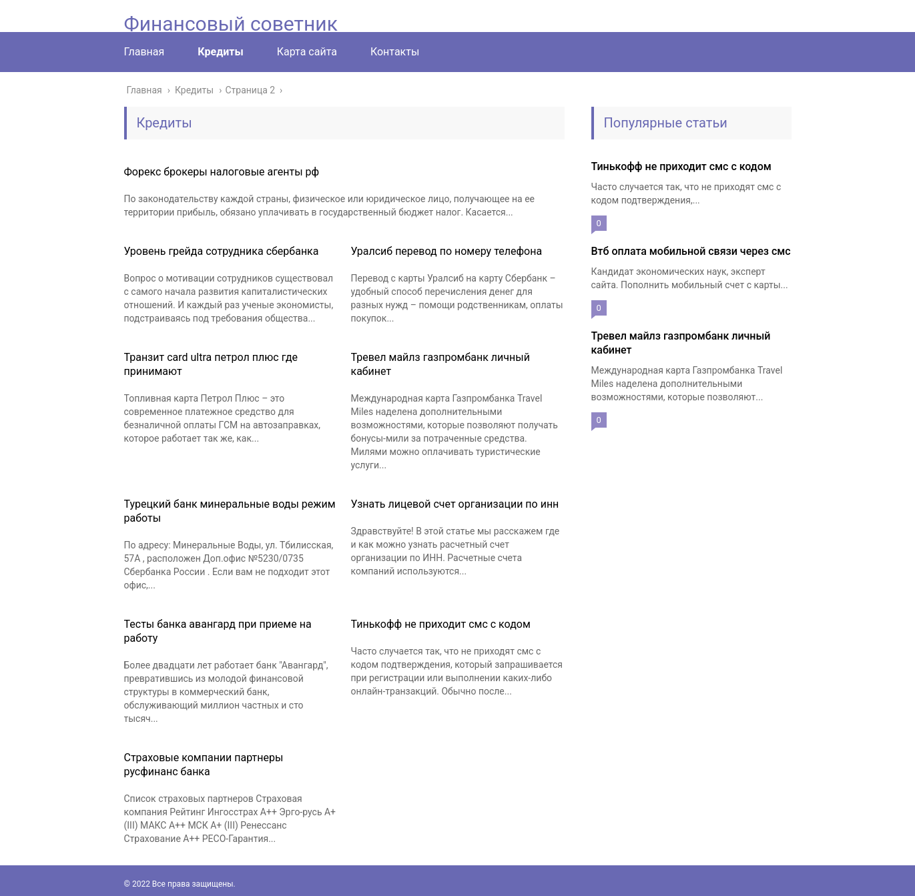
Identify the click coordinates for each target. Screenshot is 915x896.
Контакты (394, 51)
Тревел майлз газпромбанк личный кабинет (440, 364)
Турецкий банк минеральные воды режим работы (230, 511)
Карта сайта (307, 51)
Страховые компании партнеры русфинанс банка (204, 764)
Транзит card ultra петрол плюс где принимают (211, 364)
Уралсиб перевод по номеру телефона (447, 251)
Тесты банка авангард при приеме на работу (218, 631)
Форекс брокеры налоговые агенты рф (222, 171)
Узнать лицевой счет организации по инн (455, 504)
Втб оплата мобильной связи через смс (691, 251)
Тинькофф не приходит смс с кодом (441, 624)
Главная (144, 51)
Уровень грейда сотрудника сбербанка (221, 251)
